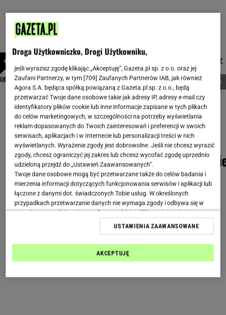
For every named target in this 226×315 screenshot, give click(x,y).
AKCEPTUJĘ (112, 252)
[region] (113, 145)
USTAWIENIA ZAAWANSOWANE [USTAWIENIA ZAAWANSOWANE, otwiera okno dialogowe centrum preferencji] (156, 225)
